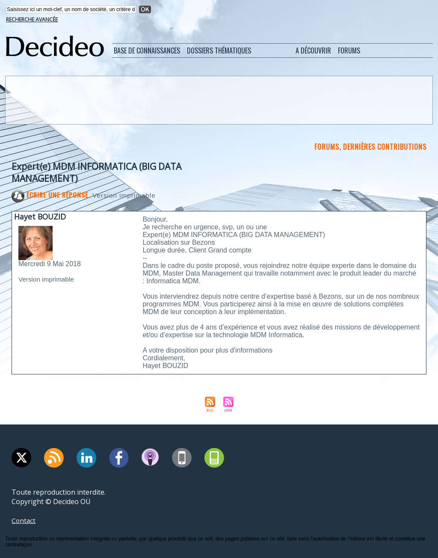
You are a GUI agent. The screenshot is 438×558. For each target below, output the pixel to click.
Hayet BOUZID (40, 216)
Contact (24, 520)
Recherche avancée (32, 19)
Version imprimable (127, 195)
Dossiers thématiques (219, 50)
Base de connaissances (147, 50)
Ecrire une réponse (50, 195)
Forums (349, 50)
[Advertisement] (218, 99)
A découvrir (313, 50)
